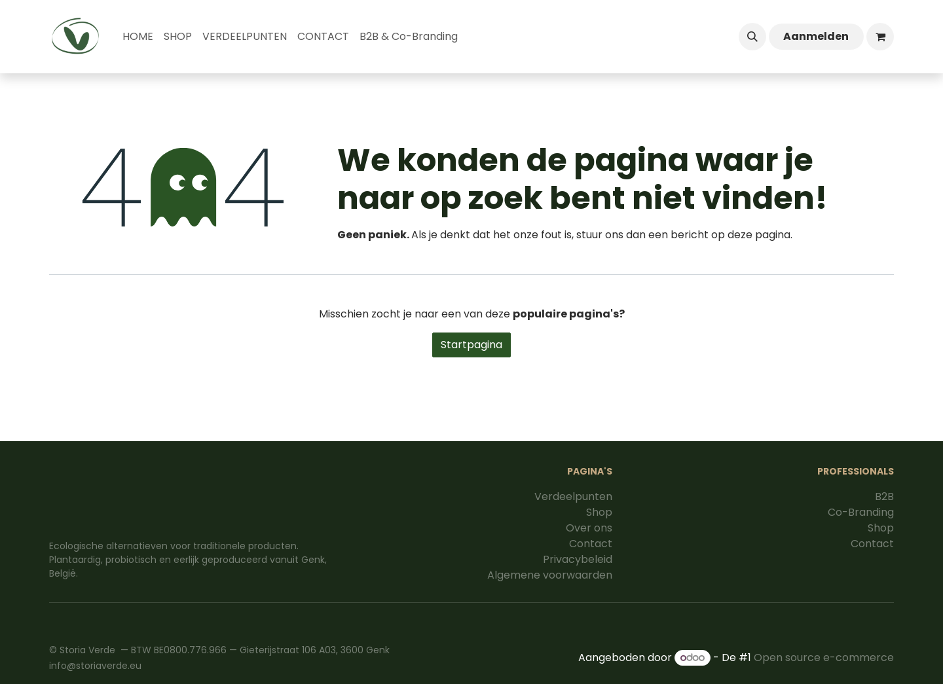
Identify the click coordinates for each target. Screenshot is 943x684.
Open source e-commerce (824, 657)
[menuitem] (137, 37)
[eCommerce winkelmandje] (880, 36)
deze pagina (759, 234)
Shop (599, 512)
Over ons (589, 527)
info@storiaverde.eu (95, 665)
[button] (752, 36)
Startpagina (471, 344)
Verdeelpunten (573, 496)
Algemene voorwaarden (549, 575)
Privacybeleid (577, 559)
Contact (590, 543)
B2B (884, 496)
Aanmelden (816, 36)
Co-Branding (861, 512)
